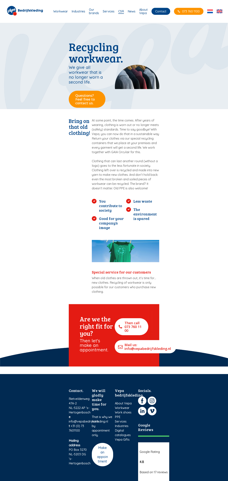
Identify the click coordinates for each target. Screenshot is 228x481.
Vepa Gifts (122, 439)
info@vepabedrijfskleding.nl (88, 421)
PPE (117, 417)
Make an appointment (102, 454)
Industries (121, 426)
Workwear (122, 408)
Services (121, 421)
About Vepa (123, 403)
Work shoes (123, 412)
